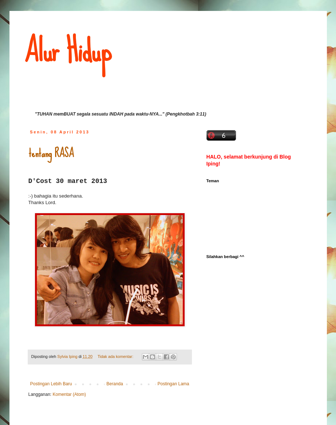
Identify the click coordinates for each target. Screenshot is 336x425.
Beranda (115, 383)
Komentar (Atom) (69, 394)
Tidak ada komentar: (115, 356)
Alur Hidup (67, 51)
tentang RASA (51, 153)
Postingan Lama (173, 383)
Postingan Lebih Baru (51, 383)
